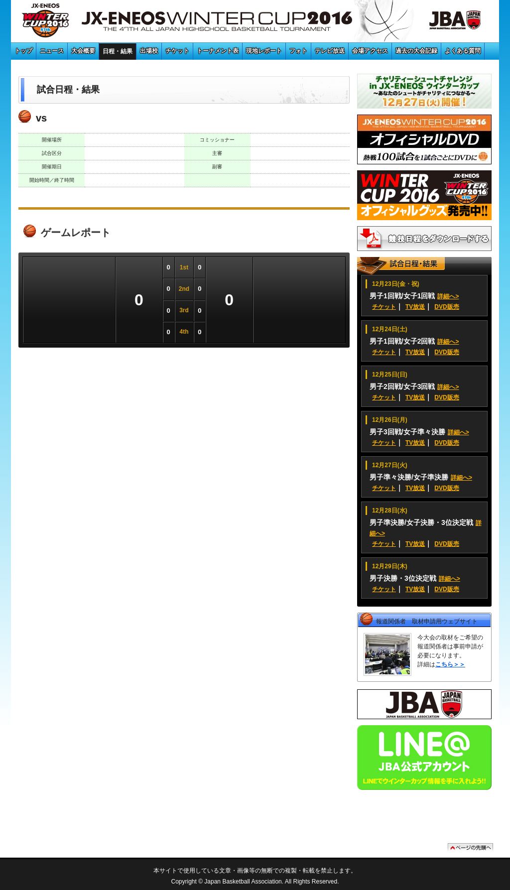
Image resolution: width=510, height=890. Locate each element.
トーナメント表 (218, 50)
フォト (298, 50)
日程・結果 (117, 51)
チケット (177, 50)
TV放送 (415, 306)
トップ (23, 50)
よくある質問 (463, 50)
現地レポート (264, 50)
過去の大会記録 (416, 50)
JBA (443, 22)
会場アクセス (370, 50)
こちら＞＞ (450, 664)
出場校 (149, 50)
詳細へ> (448, 296)
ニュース (52, 50)
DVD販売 (446, 306)
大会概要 (83, 50)
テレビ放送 (330, 50)
